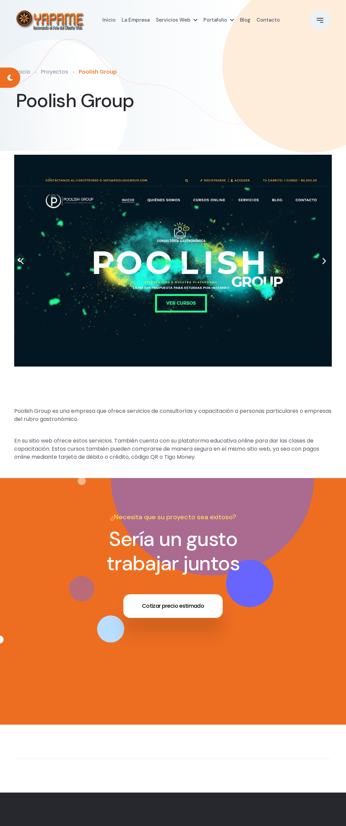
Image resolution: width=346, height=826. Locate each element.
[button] (22, 260)
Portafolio (215, 20)
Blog (245, 20)
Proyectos (55, 72)
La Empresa (136, 20)
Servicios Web (173, 20)
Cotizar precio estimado (173, 606)
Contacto (268, 20)
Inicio (109, 20)
